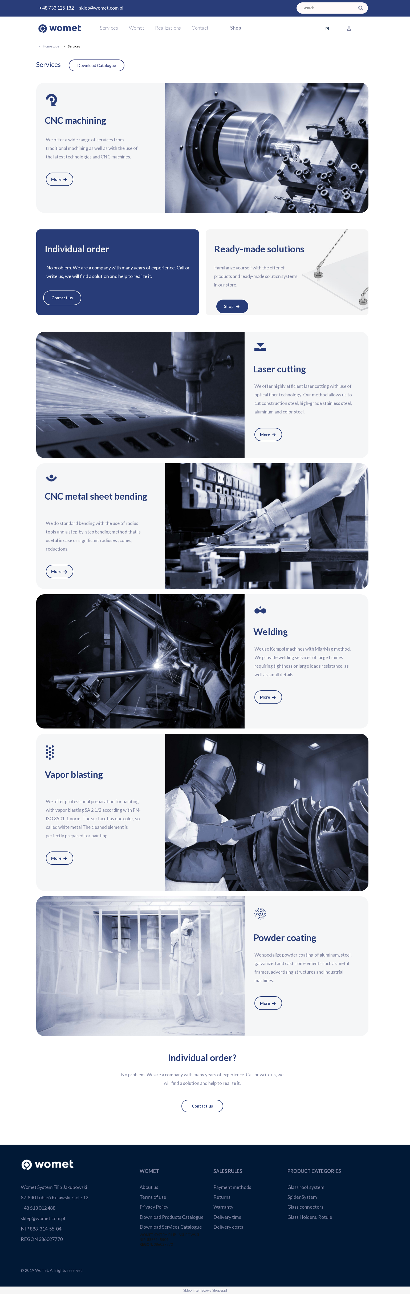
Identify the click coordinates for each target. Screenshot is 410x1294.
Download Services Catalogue (171, 1227)
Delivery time (227, 1217)
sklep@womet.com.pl (101, 8)
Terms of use (153, 1197)
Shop (232, 306)
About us (149, 1187)
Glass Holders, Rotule (309, 1217)
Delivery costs (228, 1227)
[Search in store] (327, 8)
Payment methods (232, 1187)
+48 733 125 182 (56, 8)
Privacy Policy (154, 1207)
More (59, 179)
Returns (221, 1197)
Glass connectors (305, 1207)
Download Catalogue (96, 65)
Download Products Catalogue (172, 1217)
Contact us (62, 297)
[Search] (361, 8)
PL (327, 28)
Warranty (223, 1207)
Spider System (302, 1197)
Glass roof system (305, 1187)
